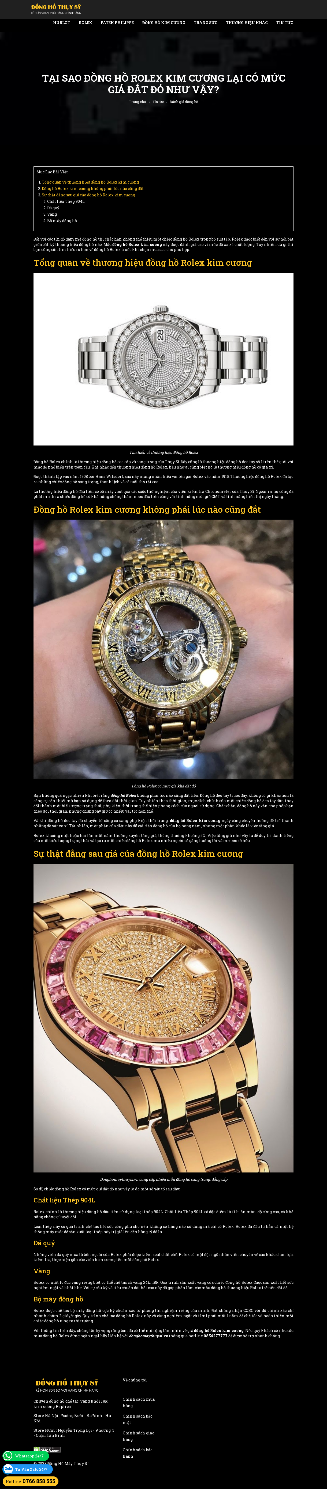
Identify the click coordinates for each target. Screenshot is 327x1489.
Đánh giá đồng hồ (184, 101)
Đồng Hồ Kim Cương (163, 22)
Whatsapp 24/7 (29, 1456)
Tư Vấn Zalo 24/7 (31, 1469)
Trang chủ (137, 101)
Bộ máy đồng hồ (62, 220)
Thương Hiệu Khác (247, 22)
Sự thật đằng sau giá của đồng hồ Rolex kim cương (88, 194)
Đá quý (53, 207)
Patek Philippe (117, 22)
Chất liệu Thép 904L (66, 201)
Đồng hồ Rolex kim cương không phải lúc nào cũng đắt (93, 188)
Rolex (85, 22)
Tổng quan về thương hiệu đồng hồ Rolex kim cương (90, 182)
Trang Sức (205, 22)
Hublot (61, 22)
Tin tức (284, 22)
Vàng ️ (52, 214)
